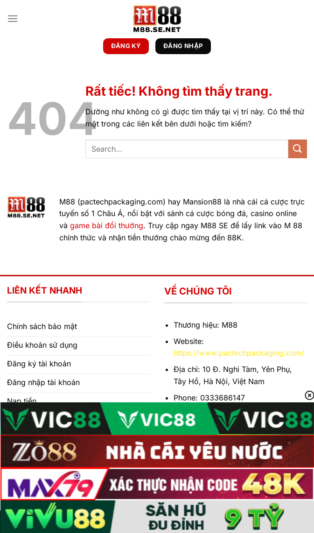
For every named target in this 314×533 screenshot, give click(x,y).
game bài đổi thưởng (106, 225)
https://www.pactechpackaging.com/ (239, 353)
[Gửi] (297, 149)
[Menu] (12, 18)
